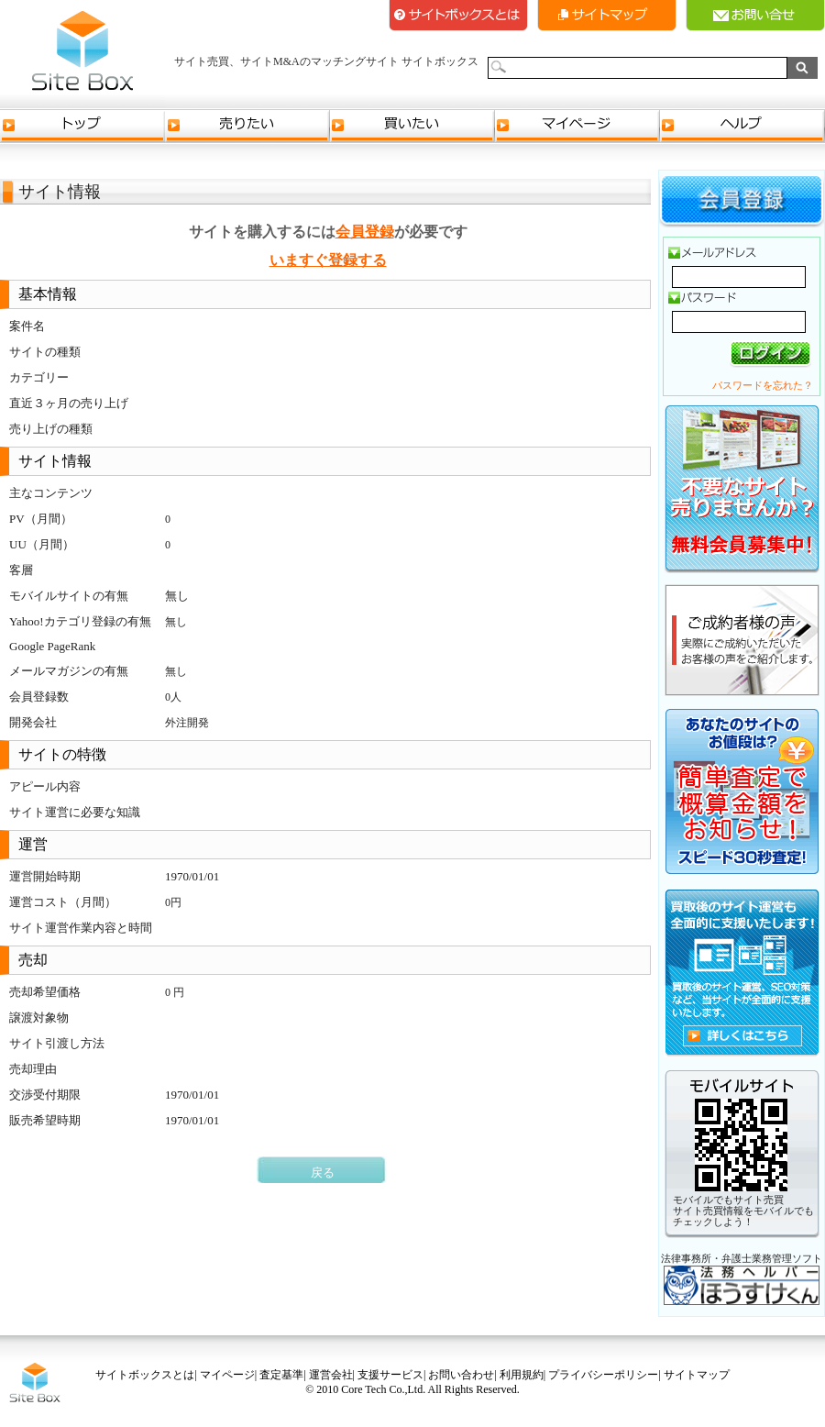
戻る (323, 1172)
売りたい (247, 126)
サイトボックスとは (458, 15)
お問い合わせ (461, 1374)
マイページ (577, 126)
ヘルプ (742, 126)
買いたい (412, 126)
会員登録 (365, 231)
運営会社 (331, 1374)
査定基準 (281, 1374)
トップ (82, 126)
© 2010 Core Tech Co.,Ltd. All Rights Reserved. (412, 1389)
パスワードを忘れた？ (762, 385)
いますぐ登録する (328, 260)
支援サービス (391, 1374)
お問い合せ (755, 15)
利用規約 (522, 1374)
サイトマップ (606, 15)
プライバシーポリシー (603, 1374)
